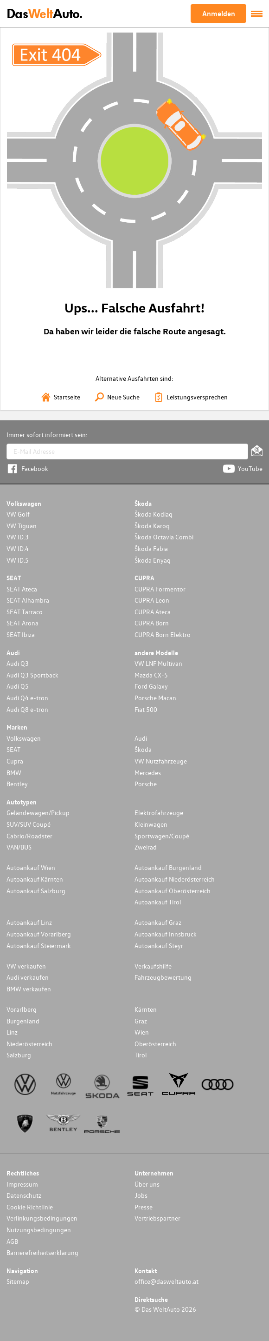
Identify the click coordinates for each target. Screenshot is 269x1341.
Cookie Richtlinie (29, 1206)
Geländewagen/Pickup (38, 812)
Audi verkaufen (27, 977)
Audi (140, 738)
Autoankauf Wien (30, 867)
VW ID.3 (17, 536)
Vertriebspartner (157, 1218)
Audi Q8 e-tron (27, 709)
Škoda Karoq (152, 525)
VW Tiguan (21, 525)
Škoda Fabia (151, 548)
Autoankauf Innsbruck (165, 933)
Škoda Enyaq (152, 560)
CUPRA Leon (151, 600)
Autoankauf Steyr (158, 945)
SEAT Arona (22, 622)
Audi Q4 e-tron (27, 697)
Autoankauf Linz (29, 922)
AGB (12, 1241)
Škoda (143, 749)
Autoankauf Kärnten (34, 879)
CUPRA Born (151, 622)
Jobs (140, 1195)
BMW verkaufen (28, 988)
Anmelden (218, 13)
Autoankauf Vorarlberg (38, 933)
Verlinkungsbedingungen (41, 1218)
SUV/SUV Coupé (28, 824)
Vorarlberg (21, 1009)
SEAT (13, 749)
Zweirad (145, 847)
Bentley (17, 783)
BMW (13, 772)
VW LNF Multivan (158, 663)
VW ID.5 (17, 560)
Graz (140, 1020)
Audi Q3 (17, 663)
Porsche (145, 783)
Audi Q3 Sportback (32, 674)
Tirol (140, 1054)
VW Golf (18, 514)
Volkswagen (23, 738)
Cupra (14, 761)
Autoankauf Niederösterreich (174, 879)
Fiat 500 (145, 709)
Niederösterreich (29, 1043)
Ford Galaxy (151, 686)
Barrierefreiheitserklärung (42, 1252)
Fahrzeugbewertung (163, 977)
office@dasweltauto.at (166, 1281)
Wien (141, 1032)
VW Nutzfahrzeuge (160, 761)
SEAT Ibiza (20, 634)
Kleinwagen (150, 824)
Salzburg (18, 1054)
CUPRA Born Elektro (162, 634)
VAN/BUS (19, 847)
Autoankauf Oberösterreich (172, 890)
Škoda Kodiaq (153, 514)
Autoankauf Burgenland (168, 867)
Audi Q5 (17, 686)
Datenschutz (23, 1195)
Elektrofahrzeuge (158, 812)
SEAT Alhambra (27, 600)
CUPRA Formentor (160, 588)
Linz (12, 1032)
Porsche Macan (155, 697)
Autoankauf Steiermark (38, 945)
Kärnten (145, 1009)
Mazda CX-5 (151, 674)
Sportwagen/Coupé (161, 835)
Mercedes (147, 772)
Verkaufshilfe (153, 966)
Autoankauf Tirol (157, 901)
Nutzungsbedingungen (38, 1229)
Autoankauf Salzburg (35, 890)
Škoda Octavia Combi (163, 536)
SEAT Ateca (21, 588)
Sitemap (17, 1281)
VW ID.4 (17, 548)
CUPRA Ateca (152, 611)
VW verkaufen (26, 966)
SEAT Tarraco (24, 611)
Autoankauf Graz (157, 922)
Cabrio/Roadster (29, 835)
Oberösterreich (155, 1043)
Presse (143, 1206)
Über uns (147, 1184)
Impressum (22, 1184)
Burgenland (22, 1020)
